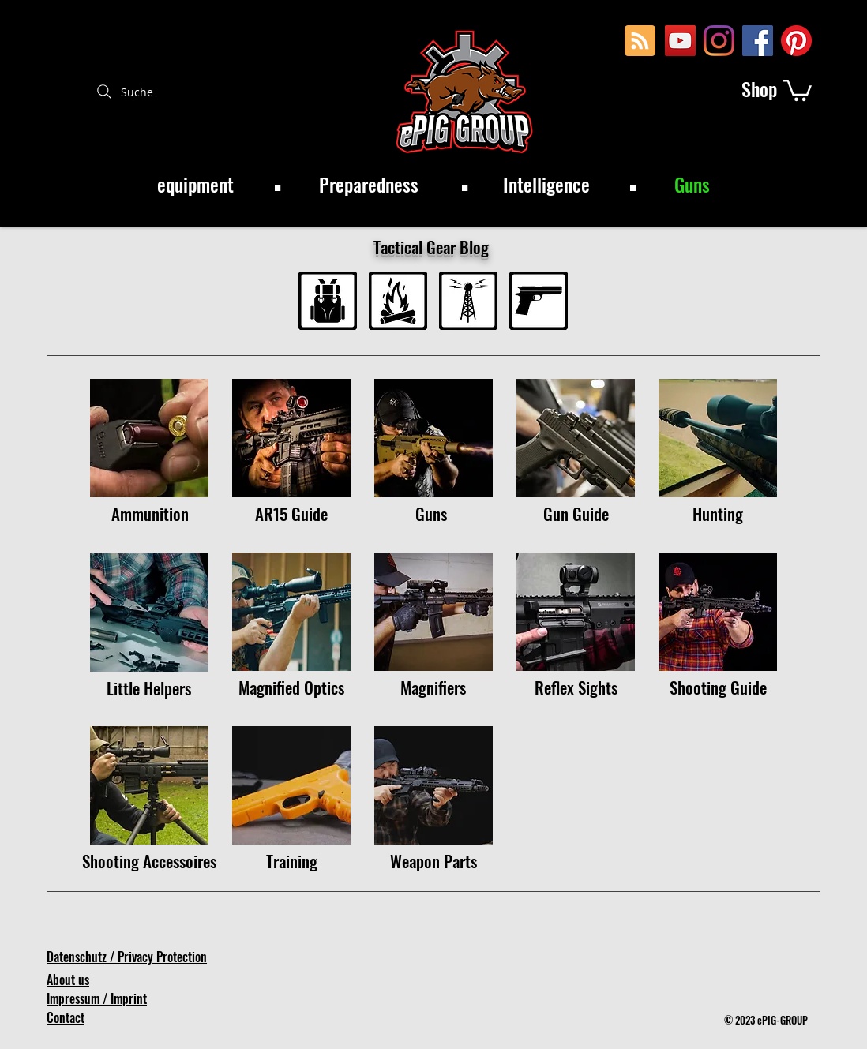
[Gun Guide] (576, 513)
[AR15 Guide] (291, 513)
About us (68, 979)
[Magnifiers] (433, 686)
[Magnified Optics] (291, 686)
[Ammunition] (150, 513)
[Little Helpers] (149, 687)
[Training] (291, 860)
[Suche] (123, 92)
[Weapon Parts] (433, 860)
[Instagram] (719, 40)
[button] (797, 89)
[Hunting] (718, 513)
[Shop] (759, 89)
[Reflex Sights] (576, 686)
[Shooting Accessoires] (149, 860)
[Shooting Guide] (718, 686)
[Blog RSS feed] (640, 41)
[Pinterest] (796, 40)
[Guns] (433, 513)
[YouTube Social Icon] (680, 40)
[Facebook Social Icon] (757, 40)
